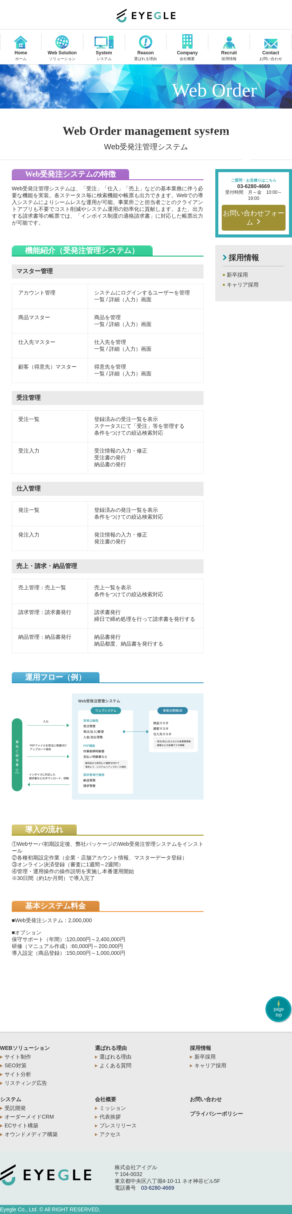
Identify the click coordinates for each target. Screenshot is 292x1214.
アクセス (110, 1134)
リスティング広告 (26, 1083)
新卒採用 (237, 275)
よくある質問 (115, 1065)
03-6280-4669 (253, 186)
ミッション (112, 1108)
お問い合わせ (206, 1099)
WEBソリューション (25, 1048)
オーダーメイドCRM (29, 1117)
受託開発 (15, 1108)
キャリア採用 (243, 285)
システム (10, 1099)
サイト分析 (18, 1074)
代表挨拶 (110, 1117)
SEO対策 (16, 1065)
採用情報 (200, 1048)
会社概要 (105, 1099)
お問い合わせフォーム (253, 217)
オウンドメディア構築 (31, 1134)
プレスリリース (118, 1125)
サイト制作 (18, 1057)
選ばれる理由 (111, 1048)
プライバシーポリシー (216, 1114)
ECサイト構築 (21, 1125)
